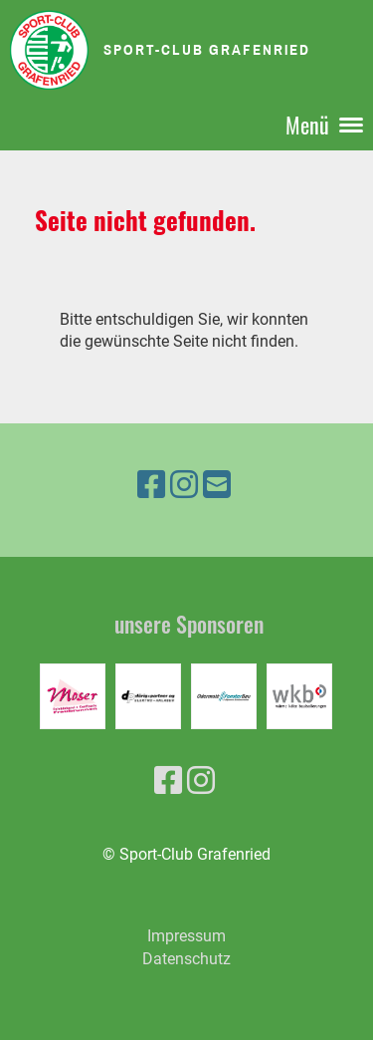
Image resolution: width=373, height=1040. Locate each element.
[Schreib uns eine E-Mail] (217, 485)
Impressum (186, 935)
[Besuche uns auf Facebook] (151, 485)
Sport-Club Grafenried (206, 49)
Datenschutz (186, 958)
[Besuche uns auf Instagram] (184, 485)
